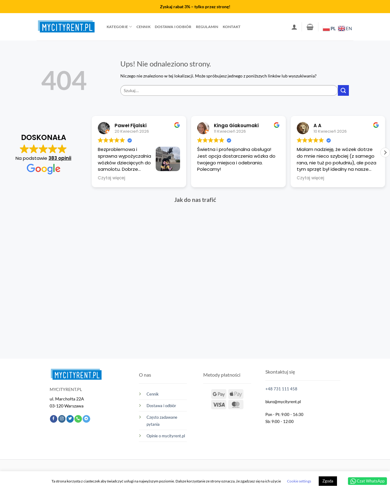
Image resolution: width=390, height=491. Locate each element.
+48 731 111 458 (281, 388)
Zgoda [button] (327, 480)
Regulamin (207, 27)
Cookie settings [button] (299, 481)
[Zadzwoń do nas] (78, 419)
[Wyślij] (343, 90)
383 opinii (59, 158)
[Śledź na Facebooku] (53, 419)
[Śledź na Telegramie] (86, 419)
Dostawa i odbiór (173, 27)
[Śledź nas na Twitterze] (70, 419)
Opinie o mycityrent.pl (166, 435)
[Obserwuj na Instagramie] (62, 419)
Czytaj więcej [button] (111, 178)
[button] (294, 27)
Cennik (143, 27)
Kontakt (232, 27)
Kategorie (119, 27)
